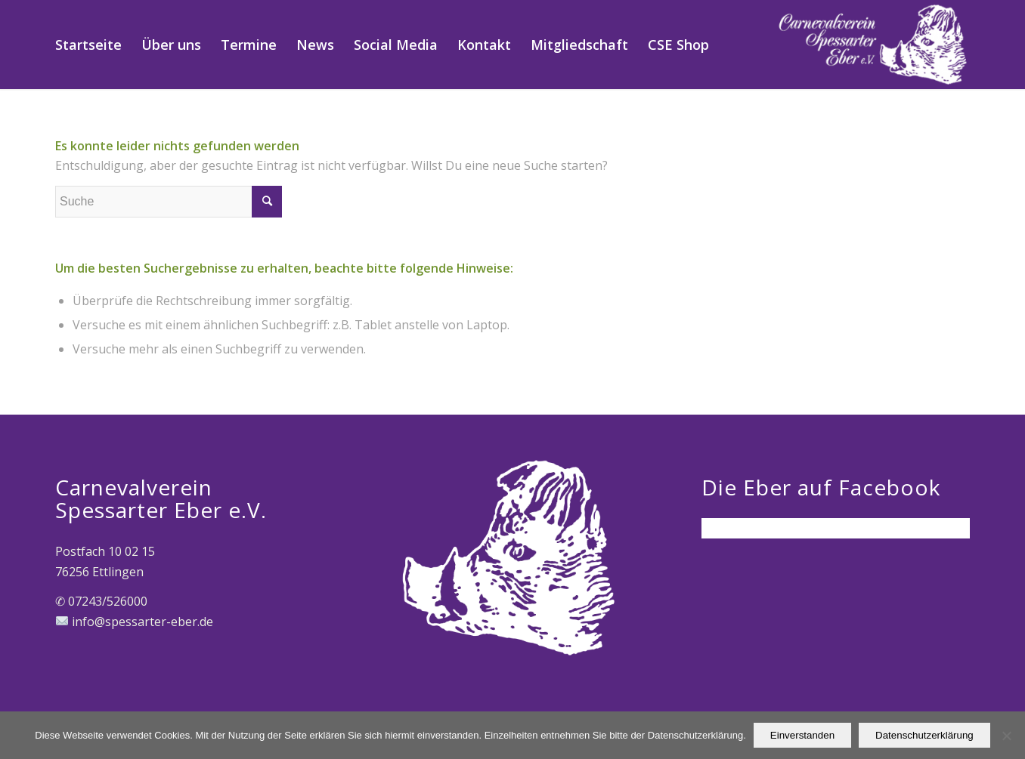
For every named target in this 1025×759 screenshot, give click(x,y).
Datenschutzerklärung (924, 735)
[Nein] (1006, 735)
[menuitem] (88, 44)
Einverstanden (802, 735)
